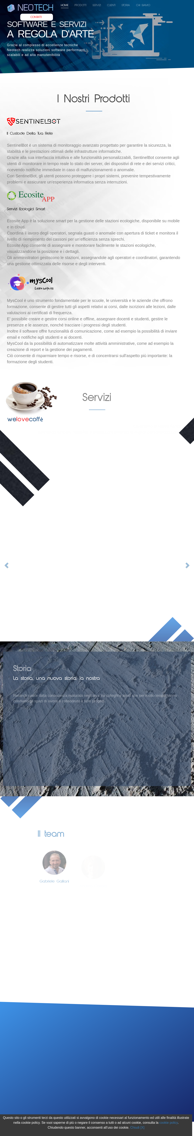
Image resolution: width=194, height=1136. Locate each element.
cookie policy (168, 1122)
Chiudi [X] (137, 1127)
